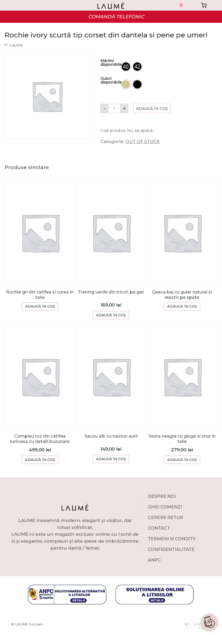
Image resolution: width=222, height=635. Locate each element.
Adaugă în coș (152, 108)
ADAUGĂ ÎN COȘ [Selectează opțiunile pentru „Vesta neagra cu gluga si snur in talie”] (182, 459)
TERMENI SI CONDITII (171, 538)
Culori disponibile (111, 80)
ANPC (154, 560)
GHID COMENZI (165, 506)
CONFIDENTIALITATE (171, 549)
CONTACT (159, 528)
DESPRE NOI (162, 496)
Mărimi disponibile (111, 62)
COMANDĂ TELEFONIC (116, 17)
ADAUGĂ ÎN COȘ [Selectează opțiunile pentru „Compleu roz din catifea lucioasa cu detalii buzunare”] (40, 459)
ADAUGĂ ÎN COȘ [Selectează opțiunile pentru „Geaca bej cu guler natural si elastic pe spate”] (182, 306)
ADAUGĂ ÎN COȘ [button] (111, 315)
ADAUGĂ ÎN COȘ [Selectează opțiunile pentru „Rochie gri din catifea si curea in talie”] (40, 306)
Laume (16, 45)
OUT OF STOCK (143, 141)
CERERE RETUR (165, 517)
